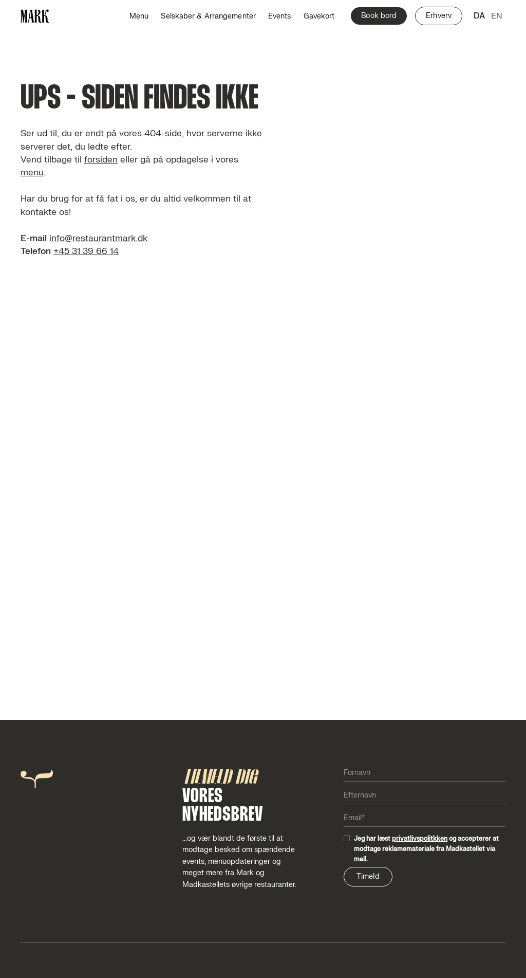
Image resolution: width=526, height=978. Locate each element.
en (496, 16)
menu (32, 172)
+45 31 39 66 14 (86, 251)
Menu (138, 16)
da (479, 16)
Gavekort (319, 16)
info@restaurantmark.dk (98, 238)
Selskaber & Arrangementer (208, 16)
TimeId (368, 876)
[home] (35, 16)
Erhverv (439, 15)
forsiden (101, 159)
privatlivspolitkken (419, 839)
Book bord (379, 15)
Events (279, 16)
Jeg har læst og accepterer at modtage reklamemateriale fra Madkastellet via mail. (426, 849)
